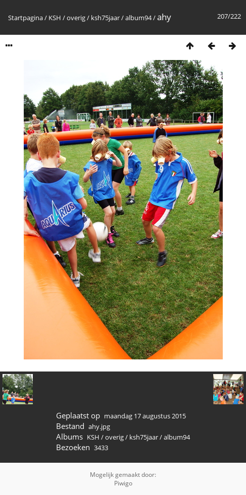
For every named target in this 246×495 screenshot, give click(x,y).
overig (76, 17)
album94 (138, 17)
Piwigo (123, 483)
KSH (54, 17)
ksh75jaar (105, 17)
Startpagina (25, 17)
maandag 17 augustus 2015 (145, 415)
